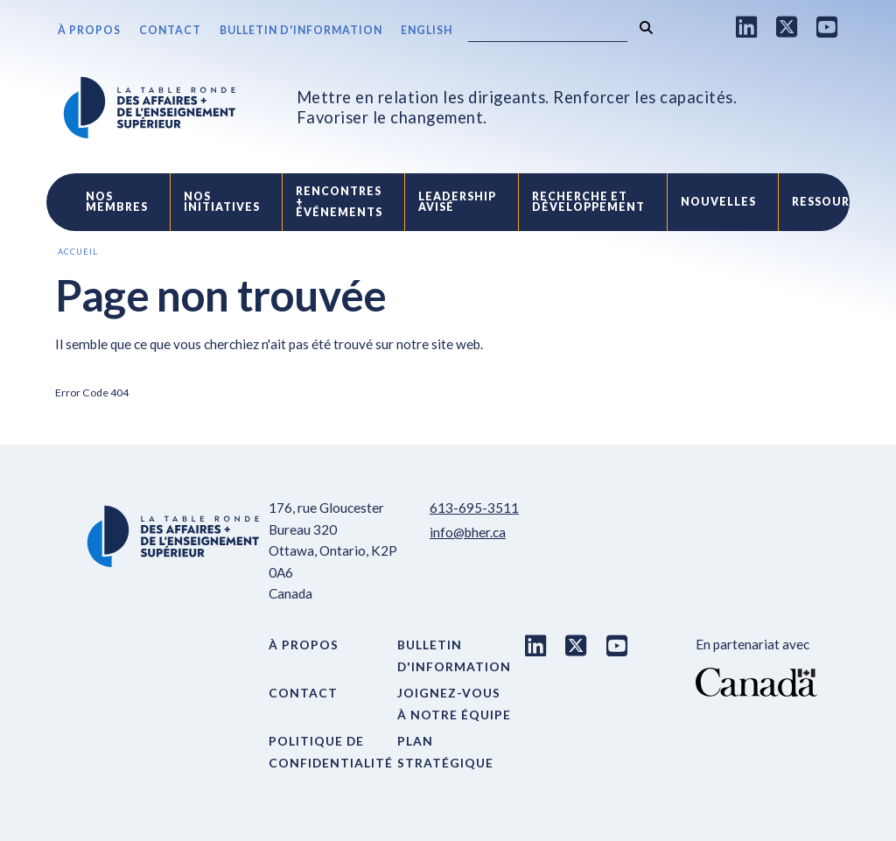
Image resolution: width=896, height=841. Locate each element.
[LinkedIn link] (746, 27)
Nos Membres (117, 202)
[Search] (547, 31)
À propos (89, 30)
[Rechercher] (646, 27)
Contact (170, 30)
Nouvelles (718, 201)
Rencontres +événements (339, 202)
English (426, 30)
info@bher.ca (468, 532)
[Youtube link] (827, 27)
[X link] (787, 27)
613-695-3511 (474, 507)
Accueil (78, 251)
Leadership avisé (457, 202)
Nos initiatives (222, 202)
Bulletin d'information (301, 30)
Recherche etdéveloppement (588, 202)
